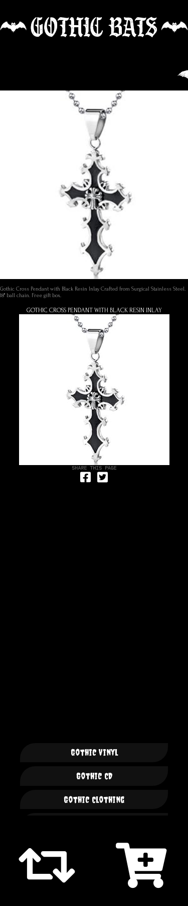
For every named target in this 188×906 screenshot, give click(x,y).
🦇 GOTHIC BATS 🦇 (94, 27)
